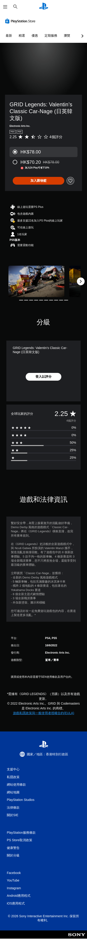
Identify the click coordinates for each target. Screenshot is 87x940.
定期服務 (51, 35)
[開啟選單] (5, 7)
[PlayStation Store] (21, 21)
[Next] (81, 281)
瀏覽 (67, 35)
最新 (9, 35)
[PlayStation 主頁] (43, 6)
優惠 (35, 35)
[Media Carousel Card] (36, 281)
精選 (22, 35)
